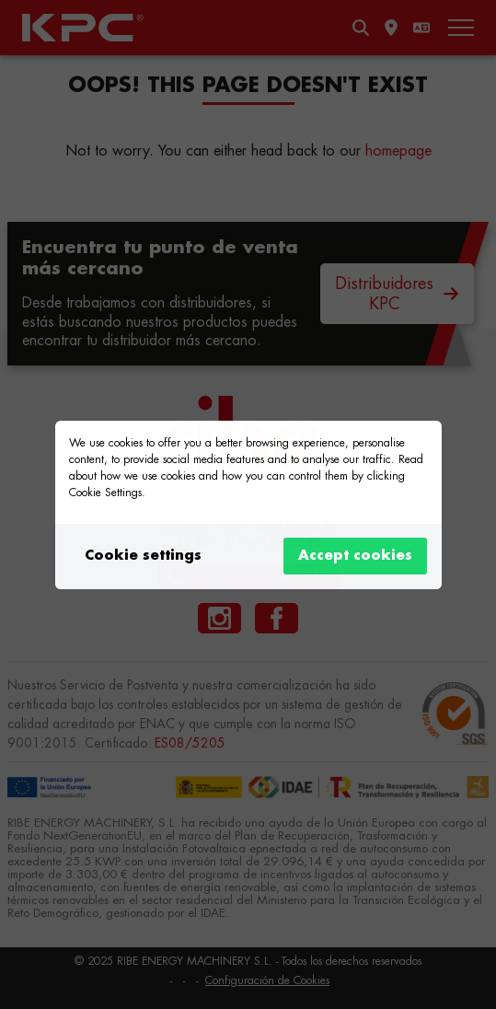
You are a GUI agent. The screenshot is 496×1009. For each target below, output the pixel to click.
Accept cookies (355, 555)
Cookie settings (143, 555)
